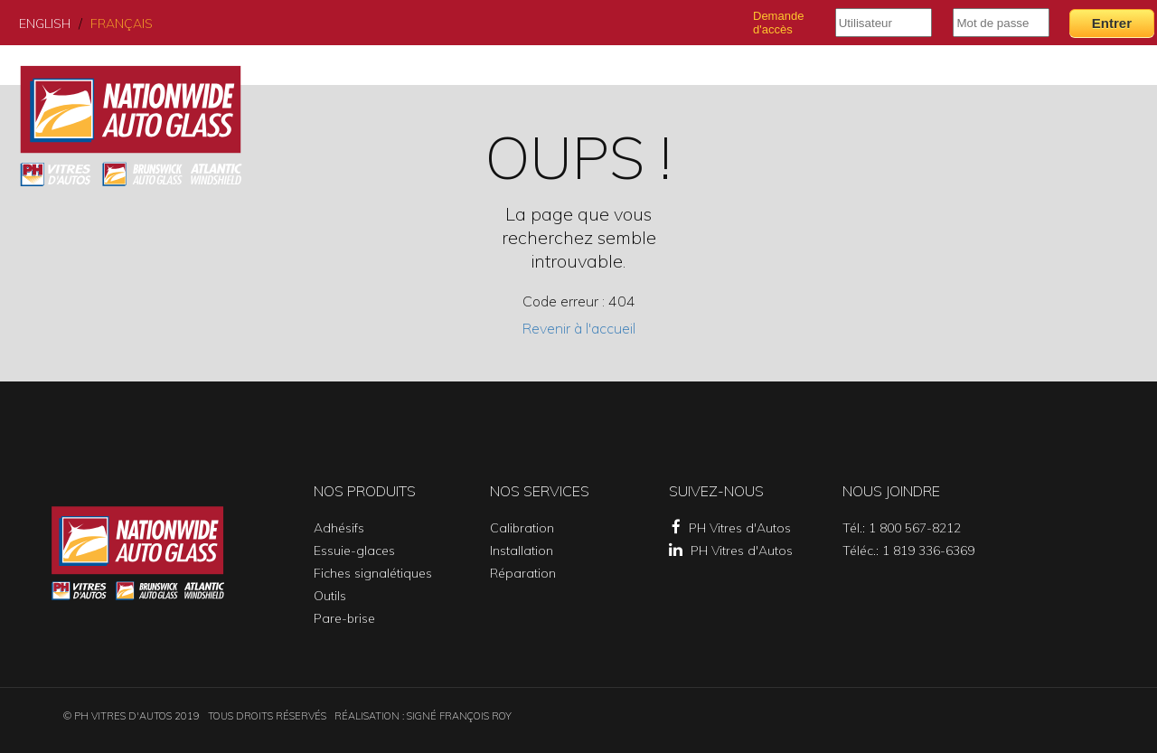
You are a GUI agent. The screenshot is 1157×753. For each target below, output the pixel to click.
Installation (521, 550)
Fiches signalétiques (373, 573)
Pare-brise (344, 618)
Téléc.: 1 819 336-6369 (908, 550)
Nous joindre (1103, 70)
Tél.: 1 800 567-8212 (901, 528)
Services (709, 70)
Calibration (522, 528)
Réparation (523, 573)
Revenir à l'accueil (578, 328)
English (45, 23)
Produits (625, 70)
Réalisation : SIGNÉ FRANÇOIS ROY (423, 716)
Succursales (806, 70)
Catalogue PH (988, 70)
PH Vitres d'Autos (731, 528)
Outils (330, 596)
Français (121, 23)
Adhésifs (339, 528)
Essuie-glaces (354, 550)
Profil (896, 70)
